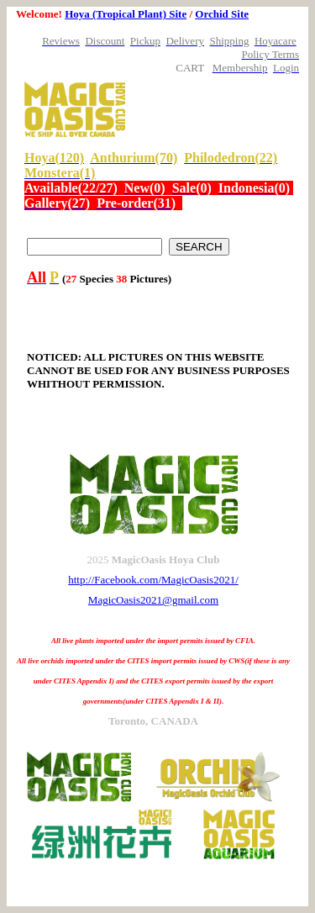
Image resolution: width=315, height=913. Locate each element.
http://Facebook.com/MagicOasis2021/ (153, 579)
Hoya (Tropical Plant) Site (125, 14)
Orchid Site (222, 14)
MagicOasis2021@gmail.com (153, 600)
